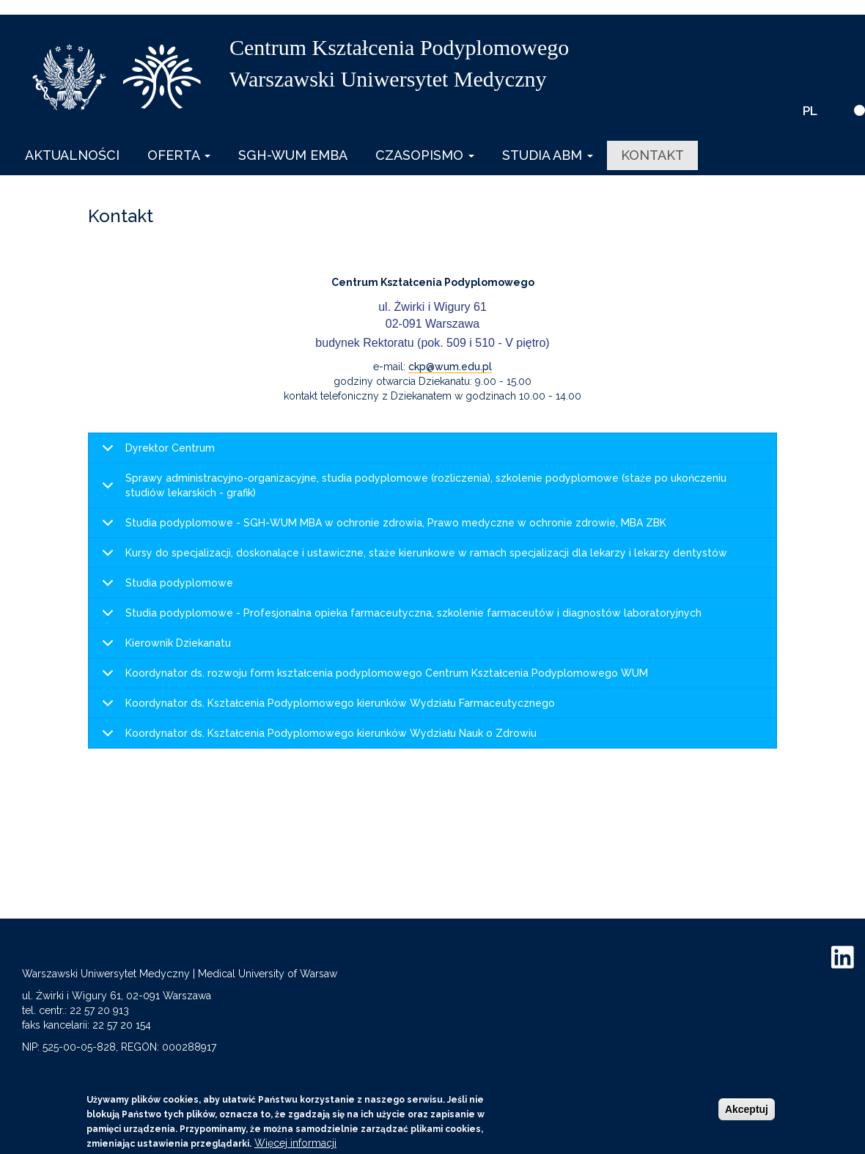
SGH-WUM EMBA (292, 155)
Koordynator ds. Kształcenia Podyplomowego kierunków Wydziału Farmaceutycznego (326, 708)
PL (810, 110)
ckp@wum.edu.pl (450, 366)
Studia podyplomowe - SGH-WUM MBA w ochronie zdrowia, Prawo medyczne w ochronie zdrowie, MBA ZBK (381, 527)
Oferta (178, 155)
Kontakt (652, 155)
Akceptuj (746, 1109)
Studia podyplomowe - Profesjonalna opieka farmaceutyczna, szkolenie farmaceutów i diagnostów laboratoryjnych (399, 617)
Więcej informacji (295, 1143)
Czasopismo (424, 155)
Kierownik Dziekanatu (164, 647)
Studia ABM (547, 155)
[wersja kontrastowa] (859, 110)
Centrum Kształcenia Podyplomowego (399, 47)
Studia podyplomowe (165, 587)
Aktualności (72, 155)
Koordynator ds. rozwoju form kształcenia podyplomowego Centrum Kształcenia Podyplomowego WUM (372, 677)
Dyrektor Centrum (156, 452)
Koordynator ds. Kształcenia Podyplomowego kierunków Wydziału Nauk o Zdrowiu (317, 737)
